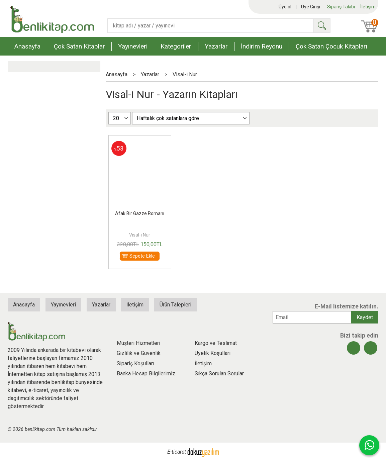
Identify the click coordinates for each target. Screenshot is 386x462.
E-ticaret (176, 452)
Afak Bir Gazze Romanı (139, 213)
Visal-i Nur (139, 235)
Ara (321, 25)
